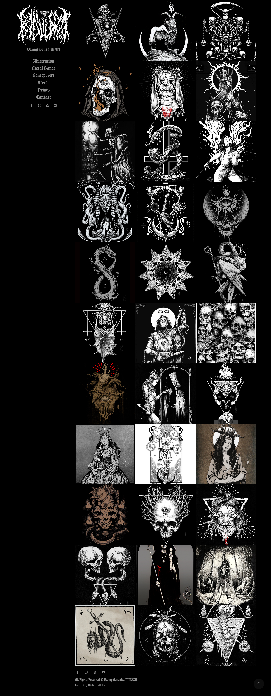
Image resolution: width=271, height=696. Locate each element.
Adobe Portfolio (96, 685)
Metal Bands (43, 68)
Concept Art (43, 75)
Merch (44, 82)
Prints (44, 90)
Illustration (43, 61)
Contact (43, 97)
